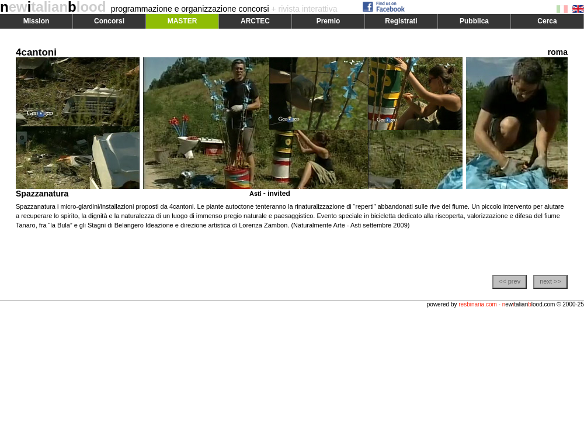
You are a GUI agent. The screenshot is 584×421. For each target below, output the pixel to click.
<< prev (509, 281)
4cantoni (36, 52)
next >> (550, 281)
